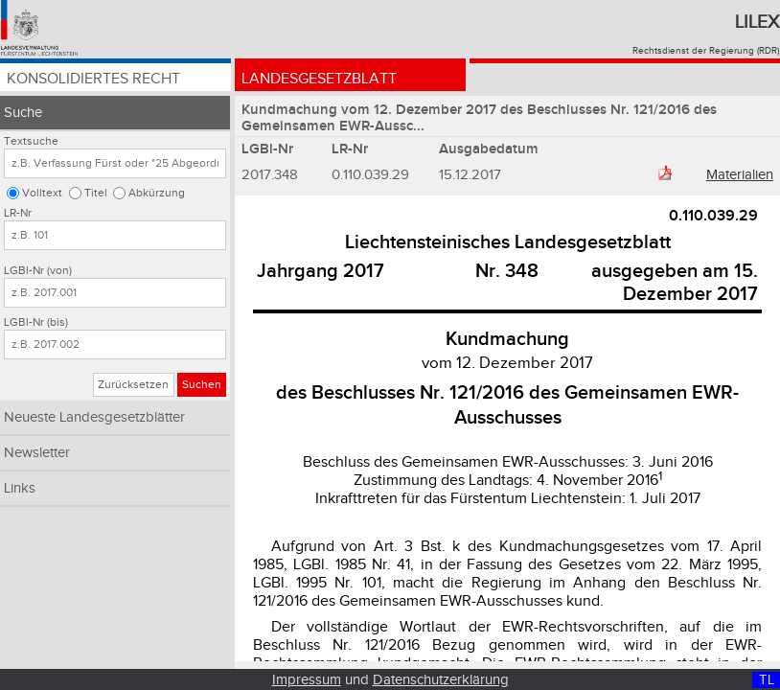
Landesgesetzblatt (319, 79)
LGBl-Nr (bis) (36, 322)
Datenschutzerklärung (441, 680)
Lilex (757, 22)
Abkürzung (156, 193)
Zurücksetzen (133, 385)
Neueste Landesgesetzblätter (94, 417)
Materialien (739, 175)
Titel (95, 193)
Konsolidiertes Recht (93, 79)
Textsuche (31, 141)
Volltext (42, 193)
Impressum (306, 680)
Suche (23, 112)
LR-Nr (18, 213)
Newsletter (37, 453)
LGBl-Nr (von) (38, 271)
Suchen (201, 385)
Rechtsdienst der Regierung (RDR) (705, 51)
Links (19, 488)
